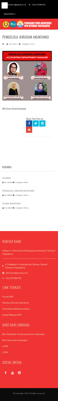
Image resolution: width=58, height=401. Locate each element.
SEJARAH (6, 178)
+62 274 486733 (37, 4)
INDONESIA (9, 14)
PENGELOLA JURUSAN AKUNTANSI (18, 191)
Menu (32, 44)
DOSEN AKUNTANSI (11, 203)
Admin (14, 44)
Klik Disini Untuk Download (14, 108)
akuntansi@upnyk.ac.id (15, 4)
